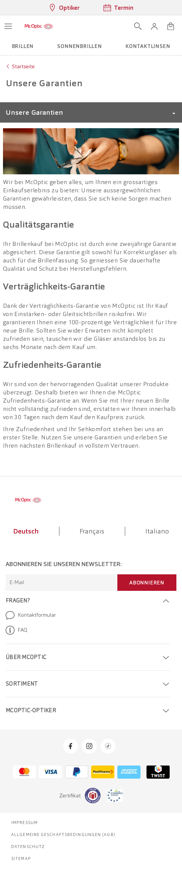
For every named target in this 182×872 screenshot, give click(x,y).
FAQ (16, 630)
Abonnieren (146, 582)
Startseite (23, 66)
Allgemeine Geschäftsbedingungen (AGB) (63, 834)
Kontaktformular (31, 615)
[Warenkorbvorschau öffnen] (171, 26)
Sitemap (21, 858)
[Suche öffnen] (138, 26)
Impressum (24, 822)
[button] (154, 26)
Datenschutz (28, 846)
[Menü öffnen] (8, 26)
